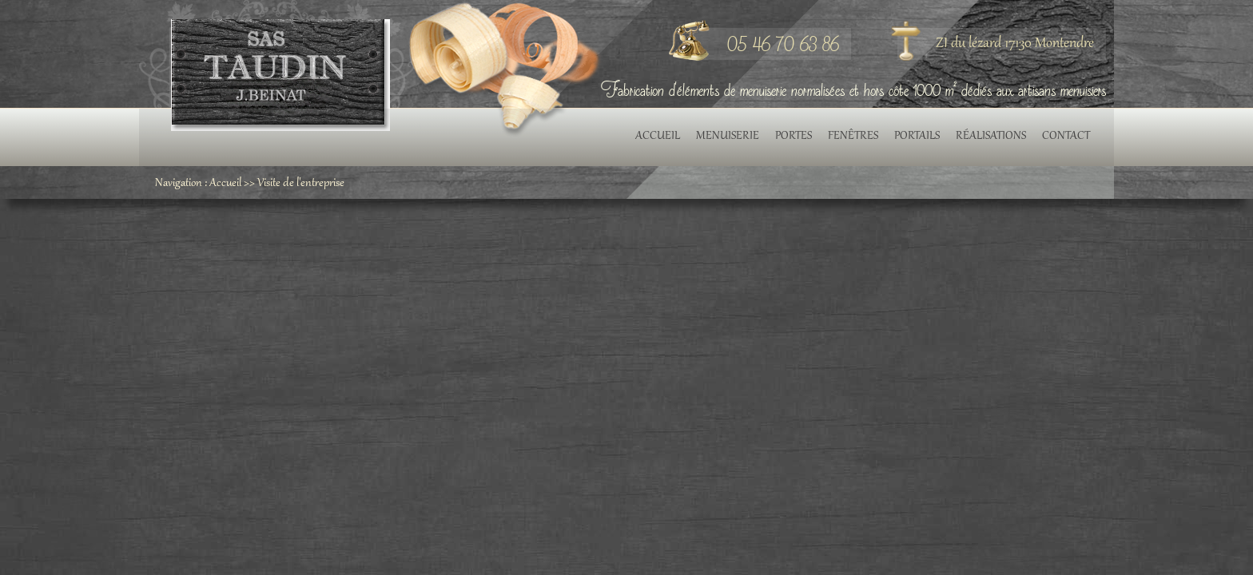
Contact (1066, 136)
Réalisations (991, 136)
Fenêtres (853, 136)
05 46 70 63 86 (783, 43)
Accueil (657, 136)
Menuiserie (727, 136)
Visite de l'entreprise (300, 183)
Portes (793, 136)
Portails (917, 136)
